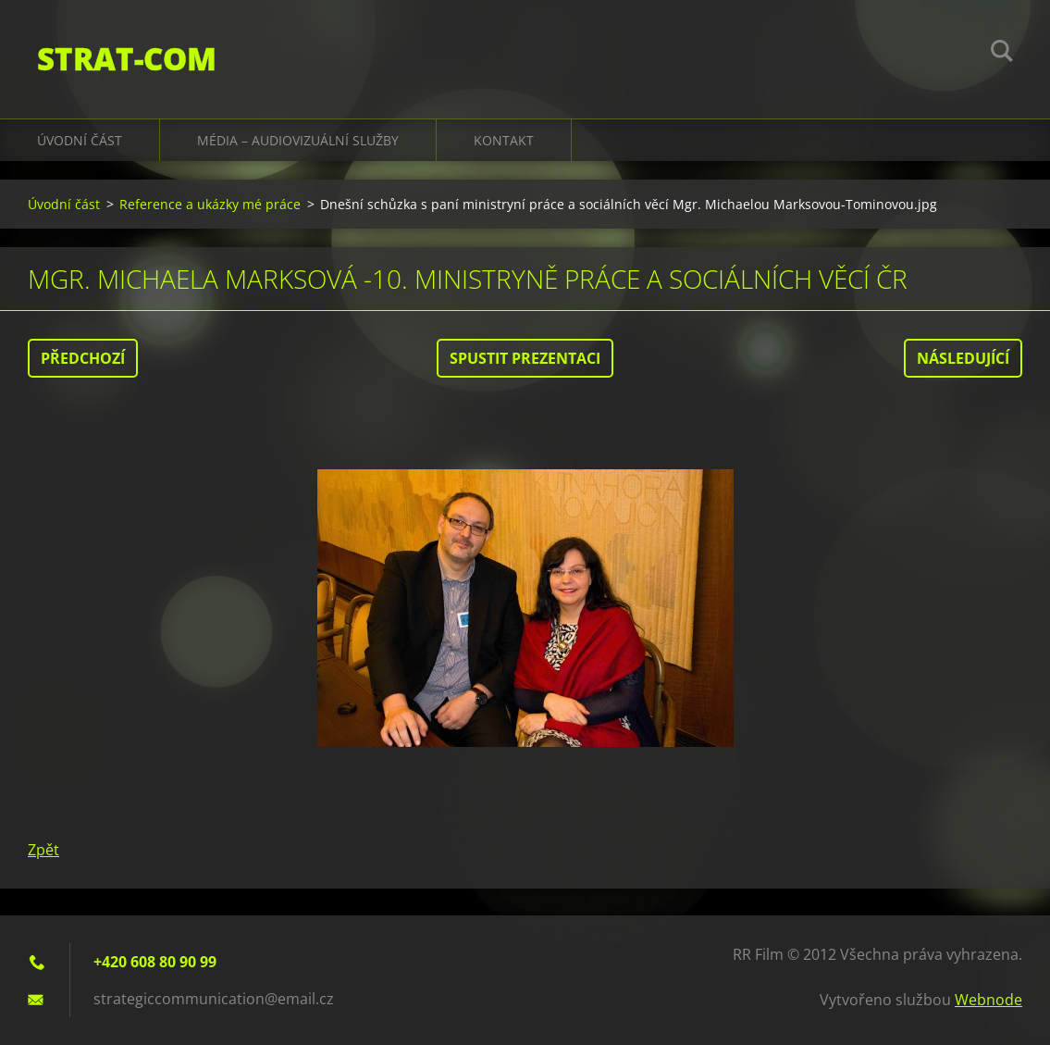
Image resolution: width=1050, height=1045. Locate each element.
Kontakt (504, 140)
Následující (963, 358)
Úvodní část (79, 140)
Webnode (988, 999)
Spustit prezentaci (525, 358)
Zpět (43, 850)
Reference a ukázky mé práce (210, 204)
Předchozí (83, 358)
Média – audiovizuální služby (298, 140)
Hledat (1002, 53)
